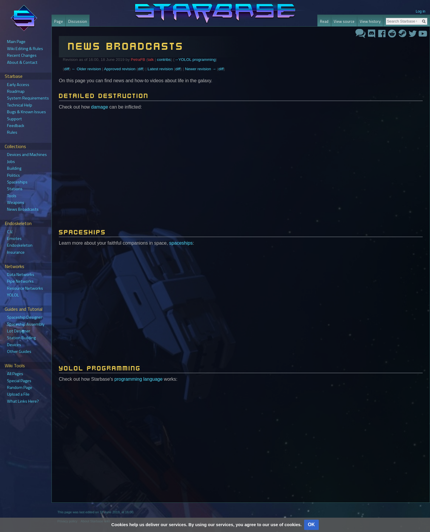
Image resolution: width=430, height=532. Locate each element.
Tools (11, 196)
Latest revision (160, 69)
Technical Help (19, 105)
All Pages (15, 373)
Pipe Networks (20, 281)
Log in (420, 11)
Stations (15, 189)
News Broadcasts (23, 209)
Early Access (18, 84)
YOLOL (13, 295)
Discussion (77, 21)
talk (151, 59)
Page (58, 21)
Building (14, 168)
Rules (12, 132)
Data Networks (20, 274)
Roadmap (16, 91)
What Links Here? (23, 401)
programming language (138, 379)
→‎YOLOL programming (195, 59)
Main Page (16, 41)
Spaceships (17, 182)
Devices (14, 344)
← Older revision (86, 69)
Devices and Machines (27, 154)
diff (66, 69)
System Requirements (28, 98)
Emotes (14, 238)
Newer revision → (200, 69)
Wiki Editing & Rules (25, 48)
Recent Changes (22, 55)
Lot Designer (18, 331)
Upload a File (18, 394)
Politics (13, 175)
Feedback (15, 125)
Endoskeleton (19, 245)
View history (370, 21)
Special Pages (19, 380)
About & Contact (22, 62)
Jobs (11, 161)
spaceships (181, 243)
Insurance (16, 252)
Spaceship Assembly (25, 324)
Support (14, 119)
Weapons (15, 202)
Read (324, 21)
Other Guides (19, 351)
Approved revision (120, 69)
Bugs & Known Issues (26, 112)
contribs (164, 59)
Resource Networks (25, 288)
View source (344, 21)
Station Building (21, 337)
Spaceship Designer (24, 317)
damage (99, 106)
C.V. (10, 232)
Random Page (19, 387)
